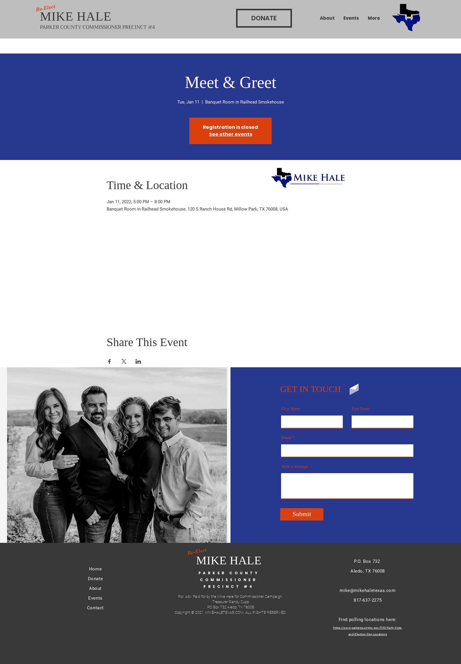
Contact (95, 607)
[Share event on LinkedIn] (138, 361)
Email (286, 438)
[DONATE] (264, 18)
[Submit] (301, 514)
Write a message (294, 467)
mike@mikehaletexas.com (367, 590)
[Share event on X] (124, 361)
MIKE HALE (77, 16)
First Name (290, 409)
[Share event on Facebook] (109, 361)
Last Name (361, 409)
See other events (230, 134)
